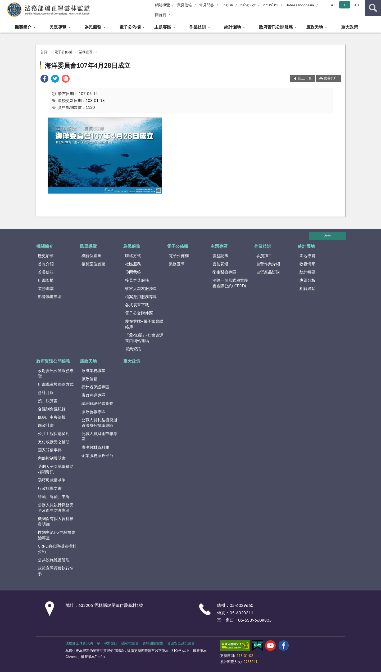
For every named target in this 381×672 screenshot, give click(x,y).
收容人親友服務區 (141, 288)
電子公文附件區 (139, 313)
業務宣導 (86, 52)
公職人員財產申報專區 (99, 436)
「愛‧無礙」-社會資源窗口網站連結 (144, 338)
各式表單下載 (137, 304)
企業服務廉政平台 (97, 455)
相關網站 (307, 288)
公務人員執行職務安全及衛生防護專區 (56, 507)
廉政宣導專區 (93, 395)
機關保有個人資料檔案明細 (56, 521)
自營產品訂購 (268, 272)
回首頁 (160, 14)
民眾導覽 (57, 26)
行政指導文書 (50, 488)
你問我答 (133, 272)
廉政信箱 (89, 378)
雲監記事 (220, 255)
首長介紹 (46, 263)
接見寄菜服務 (137, 280)
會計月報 (46, 392)
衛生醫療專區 (224, 272)
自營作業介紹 (268, 263)
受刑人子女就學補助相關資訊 (56, 469)
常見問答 (206, 5)
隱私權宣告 (130, 643)
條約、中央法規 (52, 417)
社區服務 (133, 263)
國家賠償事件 (50, 449)
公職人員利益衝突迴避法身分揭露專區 (99, 422)
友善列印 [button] (331, 78)
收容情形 (307, 263)
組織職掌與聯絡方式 (56, 384)
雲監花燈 (220, 263)
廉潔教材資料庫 (95, 447)
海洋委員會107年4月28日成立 (87, 65)
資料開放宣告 (153, 643)
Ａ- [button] (332, 5)
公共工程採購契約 (54, 433)
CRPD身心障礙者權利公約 (57, 549)
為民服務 (92, 26)
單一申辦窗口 (107, 643)
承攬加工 (264, 255)
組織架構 (46, 280)
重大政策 (349, 26)
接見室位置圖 (93, 263)
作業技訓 (197, 26)
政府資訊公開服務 (276, 26)
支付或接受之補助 (54, 441)
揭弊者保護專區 (95, 386)
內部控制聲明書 (52, 458)
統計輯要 (307, 272)
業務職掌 (46, 288)
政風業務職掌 (93, 370)
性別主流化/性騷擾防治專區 (56, 535)
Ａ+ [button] (356, 5)
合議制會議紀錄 (52, 408)
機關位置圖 (91, 255)
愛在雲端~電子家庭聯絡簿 (144, 324)
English (227, 5)
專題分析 (307, 280)
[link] (44, 79)
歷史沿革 (46, 255)
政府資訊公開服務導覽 (56, 373)
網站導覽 (162, 5)
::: (4, 4)
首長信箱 (46, 272)
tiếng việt (248, 5)
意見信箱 (184, 5)
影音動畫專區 (50, 296)
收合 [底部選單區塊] (327, 236)
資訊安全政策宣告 (181, 643)
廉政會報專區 (93, 411)
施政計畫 (46, 425)
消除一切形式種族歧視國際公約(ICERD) (230, 283)
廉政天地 (314, 26)
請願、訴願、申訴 (54, 496)
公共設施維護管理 (54, 559)
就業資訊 (133, 348)
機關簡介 (23, 26)
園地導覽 (307, 255)
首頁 (43, 52)
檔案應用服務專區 (141, 296)
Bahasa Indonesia (300, 5)
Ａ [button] (344, 5)
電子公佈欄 (129, 26)
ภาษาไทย (270, 5)
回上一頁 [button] (305, 78)
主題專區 (162, 26)
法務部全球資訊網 (79, 643)
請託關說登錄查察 (97, 403)
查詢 (373, 8)
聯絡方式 (133, 255)
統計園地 (232, 26)
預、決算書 (48, 400)
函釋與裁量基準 (52, 480)
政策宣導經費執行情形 (56, 571)
